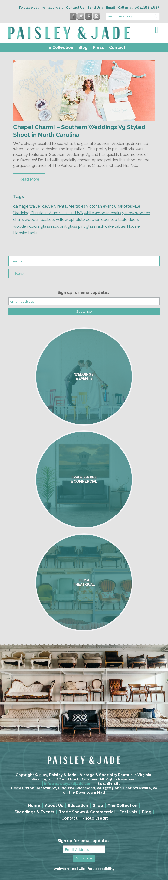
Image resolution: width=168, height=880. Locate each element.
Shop (98, 805)
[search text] (133, 16)
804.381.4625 (110, 783)
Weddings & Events (34, 812)
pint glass (68, 226)
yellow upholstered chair (78, 219)
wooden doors (26, 226)
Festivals (128, 812)
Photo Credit (95, 818)
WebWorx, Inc (65, 869)
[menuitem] (58, 47)
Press (98, 47)
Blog (83, 47)
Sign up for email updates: (84, 292)
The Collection (58, 47)
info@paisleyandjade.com (68, 783)
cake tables (115, 226)
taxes (80, 206)
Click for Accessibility (96, 869)
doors (133, 219)
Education (78, 805)
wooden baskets (40, 219)
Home (34, 805)
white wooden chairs (102, 213)
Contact (117, 47)
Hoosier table (25, 233)
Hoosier (134, 226)
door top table (114, 219)
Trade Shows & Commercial (87, 812)
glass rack (50, 226)
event (108, 206)
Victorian (94, 206)
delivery (49, 206)
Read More (29, 179)
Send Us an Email (101, 7)
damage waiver (27, 206)
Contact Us (75, 7)
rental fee (65, 206)
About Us (54, 805)
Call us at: (139, 7)
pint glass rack (91, 226)
